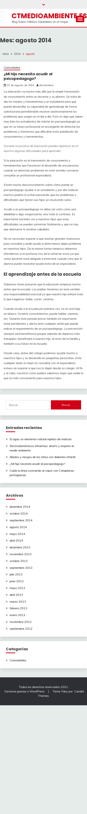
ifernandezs (46, 85)
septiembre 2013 (21, 568)
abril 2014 (16, 540)
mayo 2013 (17, 588)
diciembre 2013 (20, 547)
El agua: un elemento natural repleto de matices (41, 439)
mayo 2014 (17, 534)
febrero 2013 (18, 608)
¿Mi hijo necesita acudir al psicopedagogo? (28, 76)
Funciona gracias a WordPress (24, 691)
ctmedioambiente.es (49, 16)
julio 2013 (16, 574)
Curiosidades (12, 67)
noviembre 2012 (21, 622)
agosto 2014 (18, 527)
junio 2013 (17, 581)
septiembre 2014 (21, 520)
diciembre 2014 (20, 506)
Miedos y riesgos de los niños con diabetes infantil (42, 457)
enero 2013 (17, 615)
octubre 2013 (19, 561)
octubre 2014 (19, 513)
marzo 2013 (18, 601)
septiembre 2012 (21, 628)
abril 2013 (16, 595)
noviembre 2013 (21, 554)
